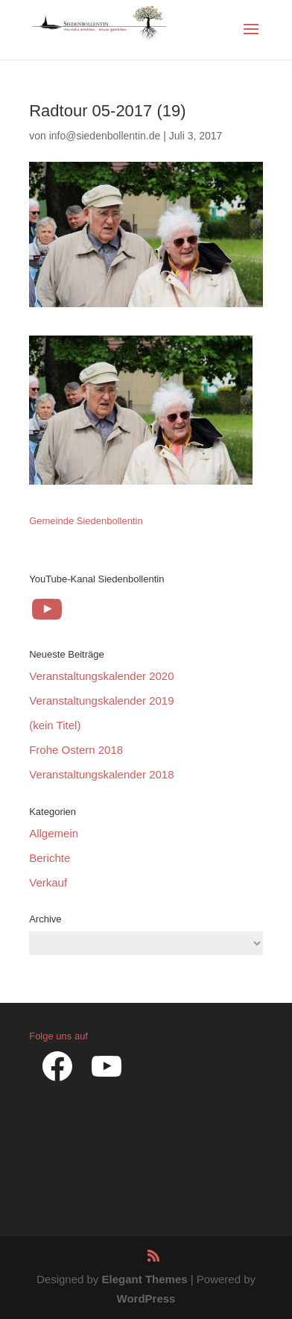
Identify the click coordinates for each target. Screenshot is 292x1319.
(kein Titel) (54, 725)
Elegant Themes (145, 1279)
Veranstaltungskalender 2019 (101, 700)
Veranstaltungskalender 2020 (101, 676)
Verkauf (48, 882)
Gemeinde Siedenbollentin (86, 520)
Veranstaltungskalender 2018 (101, 774)
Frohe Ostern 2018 (76, 749)
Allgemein (53, 833)
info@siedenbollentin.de (105, 136)
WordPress (146, 1298)
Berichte (49, 857)
